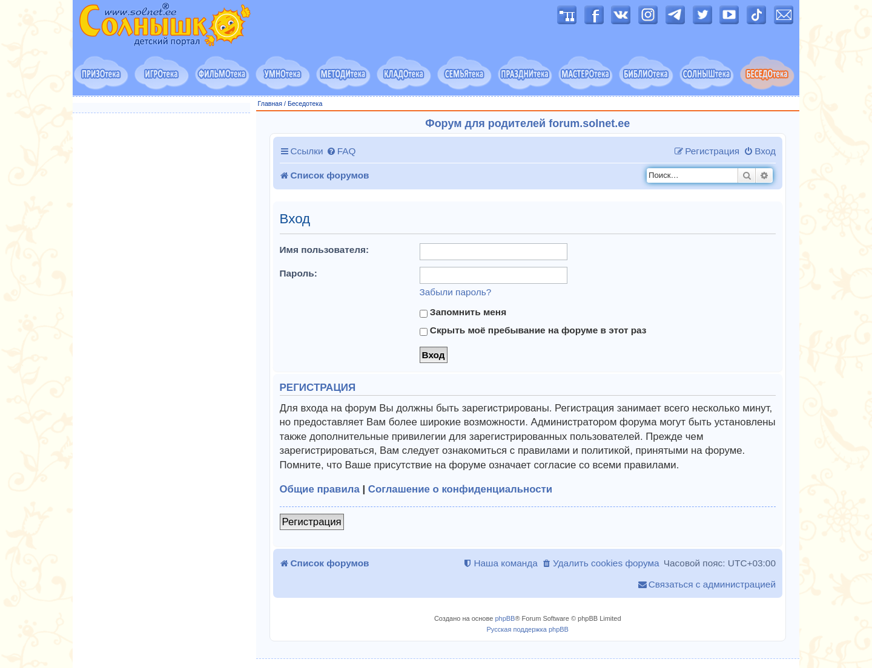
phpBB (505, 618)
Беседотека (305, 103)
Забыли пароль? (456, 292)
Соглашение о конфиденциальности (460, 489)
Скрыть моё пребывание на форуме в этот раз (533, 330)
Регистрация (312, 522)
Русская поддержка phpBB (528, 629)
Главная (270, 103)
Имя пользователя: (324, 249)
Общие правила (320, 489)
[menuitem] (341, 151)
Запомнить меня (463, 312)
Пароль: (298, 273)
